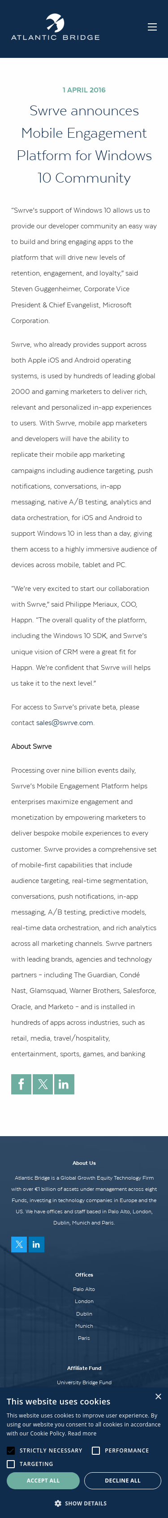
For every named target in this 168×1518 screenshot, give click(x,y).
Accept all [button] (43, 1480)
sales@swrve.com (64, 722)
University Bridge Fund (84, 1382)
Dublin (84, 1314)
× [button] (158, 1397)
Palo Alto (84, 1289)
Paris (84, 1338)
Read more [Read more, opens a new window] (82, 1433)
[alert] (84, 1452)
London (84, 1301)
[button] (84, 1503)
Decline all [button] (123, 1480)
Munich (84, 1326)
